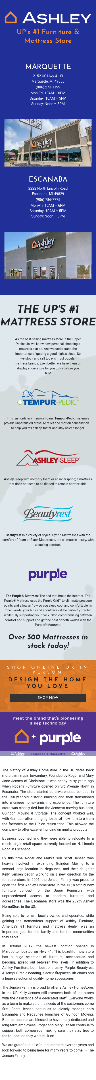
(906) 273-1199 (48, 87)
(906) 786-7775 (48, 200)
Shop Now (48, 698)
